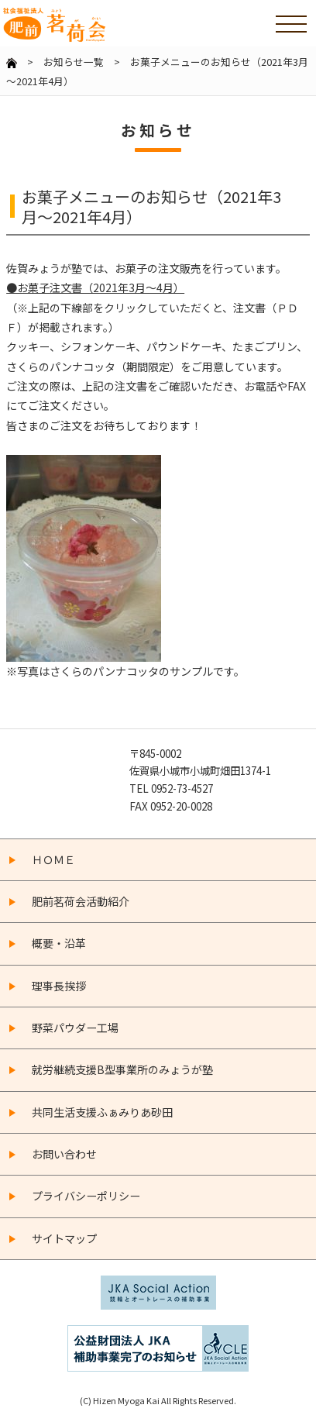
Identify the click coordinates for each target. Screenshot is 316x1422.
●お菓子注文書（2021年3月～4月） (95, 287)
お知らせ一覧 (73, 61)
